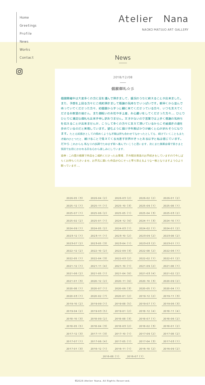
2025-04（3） (148, 213)
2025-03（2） (172, 213)
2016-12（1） (99, 348)
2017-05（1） (124, 341)
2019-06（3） (172, 303)
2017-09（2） (148, 333)
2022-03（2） (124, 258)
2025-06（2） (99, 213)
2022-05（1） (75, 258)
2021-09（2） (148, 266)
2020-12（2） (99, 281)
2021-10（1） (124, 266)
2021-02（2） (172, 273)
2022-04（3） (99, 258)
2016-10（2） (148, 348)
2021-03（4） (148, 273)
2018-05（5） (75, 326)
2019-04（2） (75, 311)
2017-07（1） (75, 341)
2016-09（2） (172, 348)
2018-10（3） (75, 318)
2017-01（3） (75, 348)
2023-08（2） (172, 235)
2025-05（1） (124, 213)
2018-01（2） (172, 326)
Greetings (28, 25)
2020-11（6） (124, 281)
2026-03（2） (124, 198)
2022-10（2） (99, 250)
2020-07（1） (99, 288)
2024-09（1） (75, 228)
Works (25, 49)
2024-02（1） (148, 228)
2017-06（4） (99, 341)
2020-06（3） (124, 288)
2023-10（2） (124, 235)
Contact (27, 57)
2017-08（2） (172, 333)
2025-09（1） (148, 205)
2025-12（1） (75, 205)
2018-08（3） (124, 318)
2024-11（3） (148, 220)
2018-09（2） (99, 318)
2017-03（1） (172, 341)
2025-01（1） (99, 220)
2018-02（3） (148, 326)
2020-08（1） (75, 288)
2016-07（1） (136, 356)
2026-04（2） (99, 198)
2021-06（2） (75, 273)
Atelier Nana (153, 18)
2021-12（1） (75, 266)
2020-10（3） (148, 281)
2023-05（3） (99, 243)
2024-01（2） (172, 228)
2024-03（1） (124, 228)
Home (24, 17)
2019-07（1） (148, 303)
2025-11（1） (99, 205)
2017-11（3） (99, 333)
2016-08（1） (112, 356)
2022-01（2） (172, 258)
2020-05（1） (148, 288)
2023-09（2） (148, 235)
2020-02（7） (99, 296)
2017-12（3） (75, 333)
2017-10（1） (124, 333)
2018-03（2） (124, 326)
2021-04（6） (124, 273)
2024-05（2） (99, 228)
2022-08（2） (148, 250)
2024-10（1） (172, 220)
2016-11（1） (124, 348)
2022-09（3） (124, 250)
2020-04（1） (172, 288)
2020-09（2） (172, 281)
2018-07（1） (148, 318)
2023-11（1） (99, 235)
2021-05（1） (99, 273)
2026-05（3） (75, 198)
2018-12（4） (148, 311)
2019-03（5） (99, 311)
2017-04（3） (148, 341)
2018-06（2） (172, 318)
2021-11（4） (99, 266)
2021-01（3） (75, 281)
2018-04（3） (99, 326)
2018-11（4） (172, 311)
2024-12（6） (124, 220)
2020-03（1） (75, 296)
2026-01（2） (172, 198)
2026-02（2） (148, 198)
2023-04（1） (124, 243)
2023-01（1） (172, 243)
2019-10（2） (75, 303)
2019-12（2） (148, 296)
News (24, 41)
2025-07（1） (75, 213)
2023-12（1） (75, 235)
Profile (26, 33)
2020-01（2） (124, 296)
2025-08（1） (172, 205)
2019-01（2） (124, 311)
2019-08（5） (124, 303)
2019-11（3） (172, 296)
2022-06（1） (172, 250)
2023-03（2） (148, 243)
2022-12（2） (75, 250)
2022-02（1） (148, 258)
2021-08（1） (172, 266)
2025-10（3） (124, 205)
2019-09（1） (99, 303)
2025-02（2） (75, 220)
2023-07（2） (75, 243)
